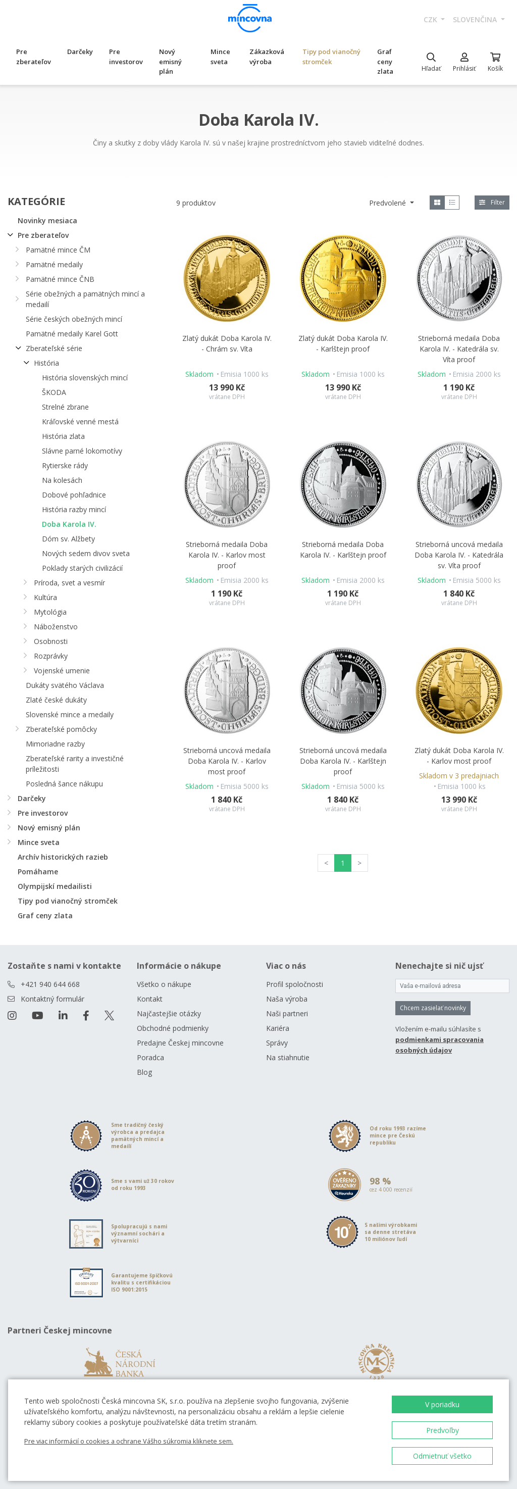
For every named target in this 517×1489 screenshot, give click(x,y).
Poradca (150, 1057)
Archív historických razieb (63, 857)
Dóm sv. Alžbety (68, 538)
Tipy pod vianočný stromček (331, 56)
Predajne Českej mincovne (180, 1043)
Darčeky (80, 51)
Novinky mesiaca (47, 220)
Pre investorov (126, 56)
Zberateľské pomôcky (61, 729)
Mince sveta (220, 56)
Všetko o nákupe (164, 984)
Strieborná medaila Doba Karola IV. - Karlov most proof (227, 554)
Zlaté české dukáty (56, 700)
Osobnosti (51, 641)
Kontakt (150, 999)
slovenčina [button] (476, 19)
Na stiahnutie (287, 1057)
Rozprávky (51, 656)
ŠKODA (54, 392)
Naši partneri (287, 1013)
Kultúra (45, 597)
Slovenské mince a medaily (70, 714)
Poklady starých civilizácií (82, 568)
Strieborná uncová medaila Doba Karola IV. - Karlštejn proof (343, 761)
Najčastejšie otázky (169, 1013)
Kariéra (277, 1028)
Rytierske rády (65, 465)
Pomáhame (38, 871)
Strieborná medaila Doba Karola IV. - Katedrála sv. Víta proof (459, 348)
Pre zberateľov (33, 56)
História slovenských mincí (85, 377)
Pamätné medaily (54, 264)
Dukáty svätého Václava (65, 685)
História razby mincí (74, 509)
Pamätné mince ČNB (60, 279)
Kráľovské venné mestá (80, 421)
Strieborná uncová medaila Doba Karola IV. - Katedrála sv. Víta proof (459, 554)
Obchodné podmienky (173, 1028)
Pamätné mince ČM (58, 250)
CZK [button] (431, 19)
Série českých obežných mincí (74, 319)
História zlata (63, 436)
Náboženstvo (56, 626)
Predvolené (388, 203)
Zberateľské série (54, 348)
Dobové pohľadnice (74, 495)
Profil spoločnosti (294, 984)
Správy (277, 1043)
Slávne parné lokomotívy (82, 451)
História (46, 363)
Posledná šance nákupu (64, 783)
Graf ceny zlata (385, 61)
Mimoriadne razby (55, 744)
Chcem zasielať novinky (433, 1008)
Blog (144, 1072)
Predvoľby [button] (442, 1430)
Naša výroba (286, 999)
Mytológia (50, 612)
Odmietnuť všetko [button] (442, 1456)
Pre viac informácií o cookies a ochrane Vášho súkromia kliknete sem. (128, 1441)
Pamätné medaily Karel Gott (72, 333)
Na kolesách (62, 480)
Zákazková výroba (266, 56)
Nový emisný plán (170, 61)
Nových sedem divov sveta (86, 553)
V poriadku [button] (442, 1404)
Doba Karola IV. (69, 524)
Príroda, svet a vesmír (69, 582)
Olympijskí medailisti (55, 886)
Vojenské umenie (62, 670)
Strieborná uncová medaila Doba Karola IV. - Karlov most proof (227, 761)
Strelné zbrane (65, 407)
